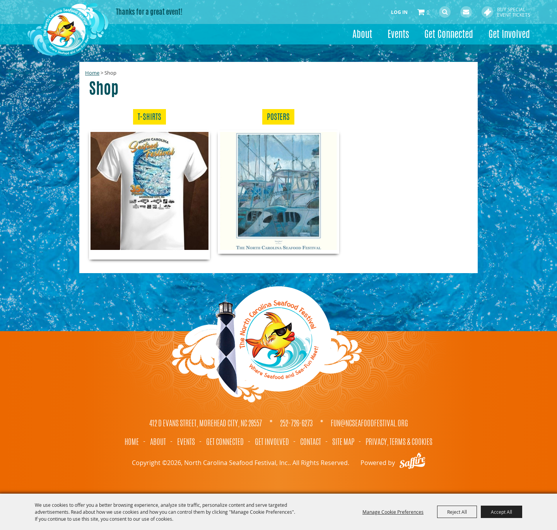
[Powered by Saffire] (412, 462)
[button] (149, 195)
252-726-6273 (296, 424)
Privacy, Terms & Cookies (399, 442)
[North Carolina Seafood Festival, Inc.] (67, 29)
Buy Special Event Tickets (513, 12)
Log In (399, 12)
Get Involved (509, 35)
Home (92, 72)
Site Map (343, 442)
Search (445, 12)
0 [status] (428, 12)
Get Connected (448, 35)
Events (398, 35)
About (362, 35)
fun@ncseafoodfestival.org (369, 424)
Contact (310, 442)
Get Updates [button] (466, 12)
